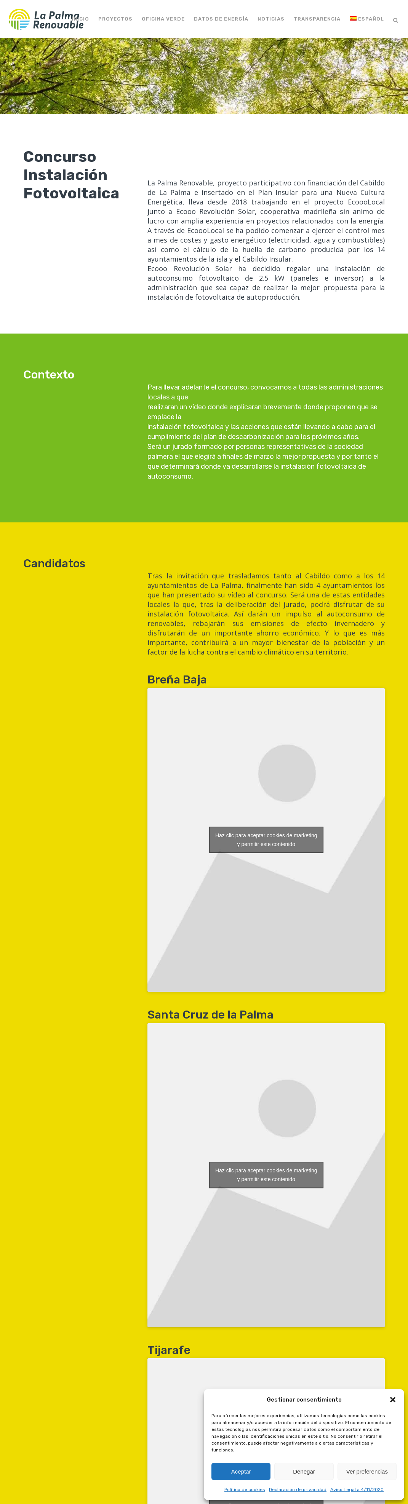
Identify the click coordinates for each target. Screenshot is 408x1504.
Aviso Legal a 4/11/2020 (357, 1489)
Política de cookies (244, 1489)
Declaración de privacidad (297, 1489)
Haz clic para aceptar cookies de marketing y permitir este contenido (266, 839)
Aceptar (241, 1471)
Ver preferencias (367, 1471)
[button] (393, 1399)
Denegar (304, 1471)
